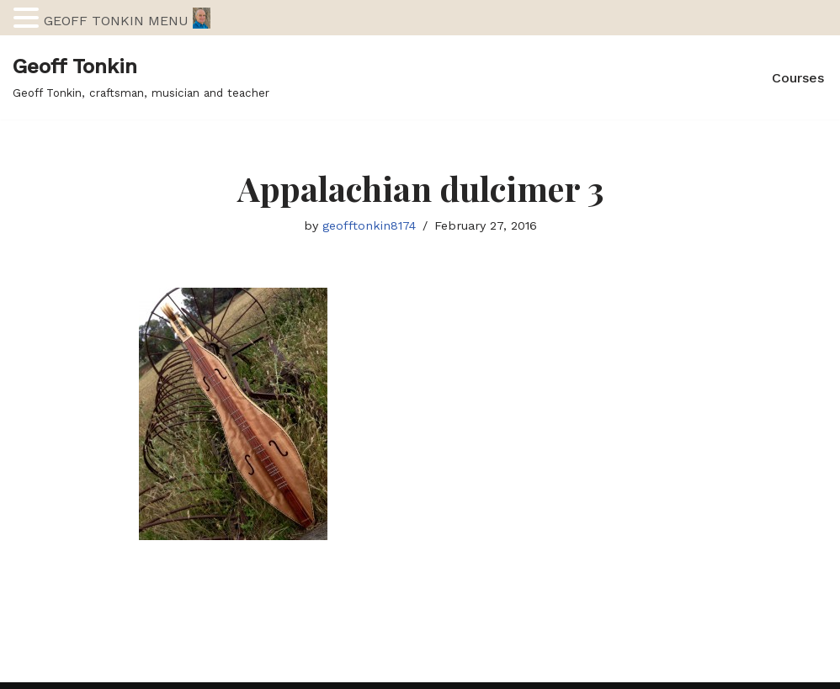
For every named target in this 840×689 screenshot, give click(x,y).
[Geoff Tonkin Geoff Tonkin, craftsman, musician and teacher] (141, 77)
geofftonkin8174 (369, 225)
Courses (798, 78)
